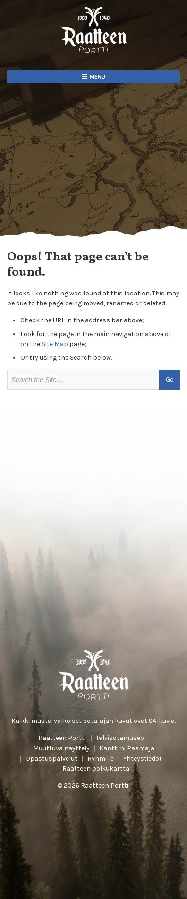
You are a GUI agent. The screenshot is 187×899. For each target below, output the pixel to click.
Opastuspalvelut (51, 759)
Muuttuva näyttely (61, 748)
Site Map (55, 344)
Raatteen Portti (62, 738)
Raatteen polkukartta (95, 768)
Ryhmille (100, 759)
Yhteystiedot (142, 759)
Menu (97, 76)
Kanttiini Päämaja (126, 748)
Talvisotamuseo (120, 738)
